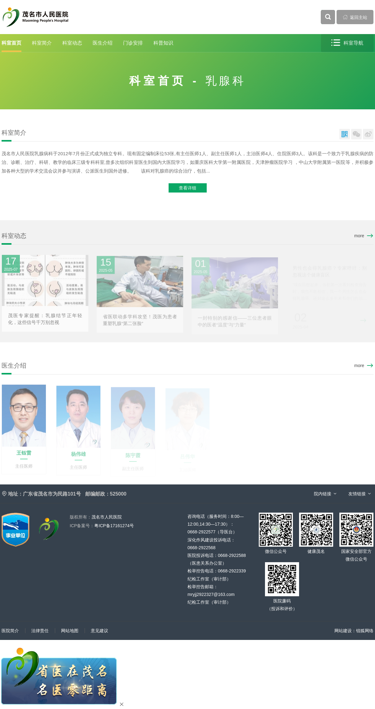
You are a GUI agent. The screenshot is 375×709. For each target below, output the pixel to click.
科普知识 (163, 43)
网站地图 (69, 630)
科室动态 (72, 43)
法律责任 (40, 630)
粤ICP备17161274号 (102, 525)
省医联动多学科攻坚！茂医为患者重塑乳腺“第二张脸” (140, 322)
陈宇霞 (133, 457)
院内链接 (322, 493)
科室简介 (42, 43)
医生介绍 (103, 43)
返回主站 (355, 17)
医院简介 (10, 630)
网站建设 (343, 630)
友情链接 (357, 493)
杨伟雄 (78, 456)
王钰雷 (23, 454)
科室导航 (348, 43)
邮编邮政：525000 (105, 494)
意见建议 (99, 630)
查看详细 (187, 188)
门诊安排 (133, 43)
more (359, 235)
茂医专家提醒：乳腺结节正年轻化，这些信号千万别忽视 (45, 321)
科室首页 (11, 43)
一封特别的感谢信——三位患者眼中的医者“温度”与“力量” (235, 323)
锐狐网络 (364, 630)
